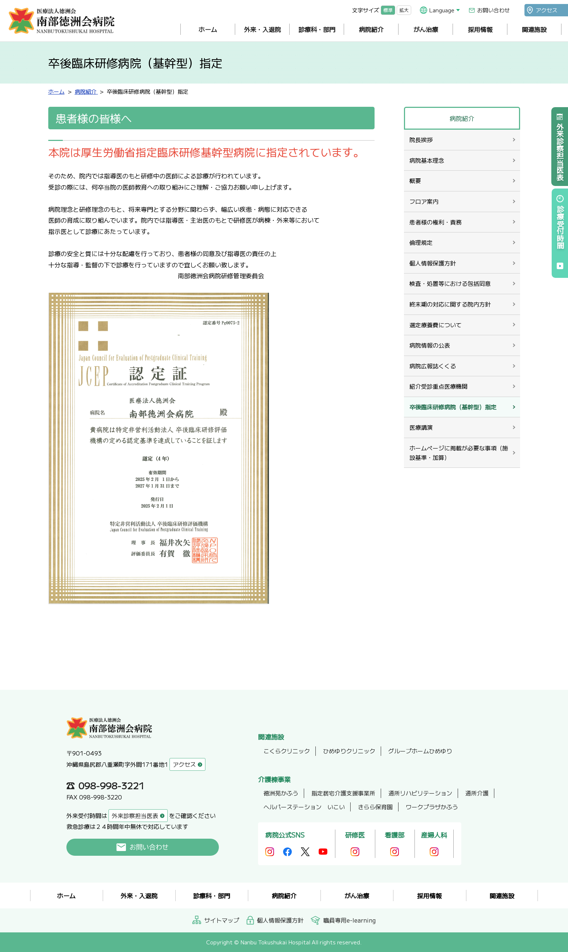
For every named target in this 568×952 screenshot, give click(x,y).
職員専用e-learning (349, 920)
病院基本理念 (426, 160)
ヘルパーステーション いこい (304, 806)
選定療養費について (435, 324)
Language (441, 10)
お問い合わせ (493, 10)
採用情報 (480, 29)
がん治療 (425, 29)
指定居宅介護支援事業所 (343, 793)
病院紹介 (371, 29)
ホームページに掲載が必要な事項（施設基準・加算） (458, 452)
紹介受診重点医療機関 (438, 386)
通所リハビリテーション (420, 793)
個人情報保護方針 (432, 263)
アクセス (546, 10)
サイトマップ (221, 920)
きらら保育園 (375, 806)
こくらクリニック (286, 750)
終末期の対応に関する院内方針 (450, 304)
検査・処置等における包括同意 (450, 283)
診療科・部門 (316, 29)
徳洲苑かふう (280, 793)
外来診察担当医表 (560, 152)
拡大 (404, 10)
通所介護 (477, 793)
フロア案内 (423, 201)
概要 (415, 180)
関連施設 (534, 29)
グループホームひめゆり (420, 750)
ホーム (208, 29)
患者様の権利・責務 (435, 222)
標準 (388, 10)
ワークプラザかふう (432, 806)
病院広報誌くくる (432, 365)
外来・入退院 (262, 29)
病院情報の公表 (429, 345)
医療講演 (421, 427)
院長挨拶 (421, 139)
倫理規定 (421, 242)
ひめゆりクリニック (349, 750)
